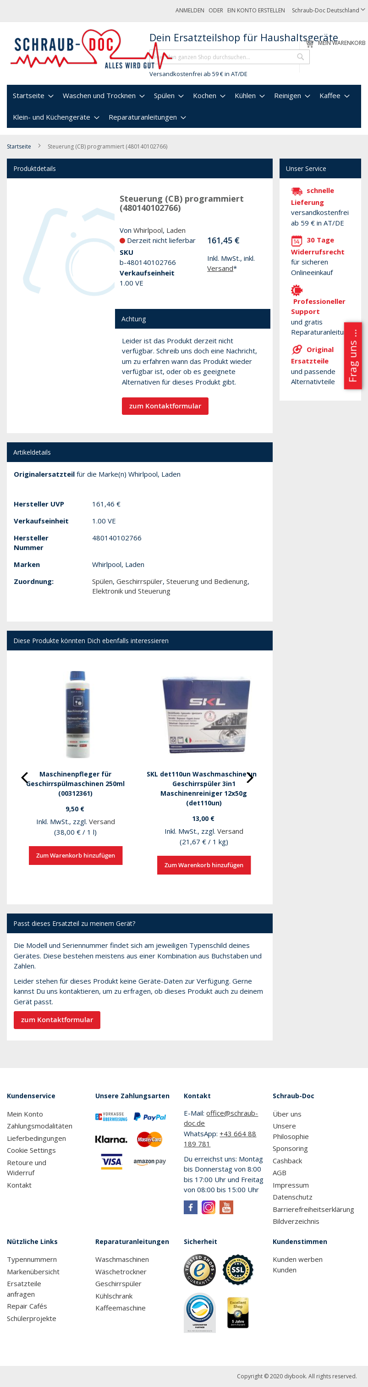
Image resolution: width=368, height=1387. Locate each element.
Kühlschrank (113, 1295)
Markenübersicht (33, 1271)
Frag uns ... (352, 355)
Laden (176, 230)
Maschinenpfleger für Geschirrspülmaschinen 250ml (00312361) (75, 784)
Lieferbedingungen (36, 1138)
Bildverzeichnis (296, 1221)
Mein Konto (25, 1113)
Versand (220, 268)
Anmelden (190, 10)
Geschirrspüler (139, 581)
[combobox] (229, 57)
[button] (328, 11)
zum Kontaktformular (165, 406)
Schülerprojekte (31, 1318)
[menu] (184, 106)
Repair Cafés (27, 1305)
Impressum (291, 1184)
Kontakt (19, 1184)
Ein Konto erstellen (256, 10)
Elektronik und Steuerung (131, 590)
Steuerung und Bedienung (206, 581)
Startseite (19, 146)
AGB (279, 1172)
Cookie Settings (31, 1150)
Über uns (287, 1113)
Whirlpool (148, 230)
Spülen (102, 581)
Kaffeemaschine (120, 1307)
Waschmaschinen (122, 1259)
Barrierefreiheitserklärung (313, 1209)
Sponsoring (290, 1148)
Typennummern (32, 1259)
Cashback (287, 1160)
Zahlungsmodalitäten (39, 1125)
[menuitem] (32, 95)
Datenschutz (293, 1196)
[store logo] (92, 50)
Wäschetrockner (121, 1271)
